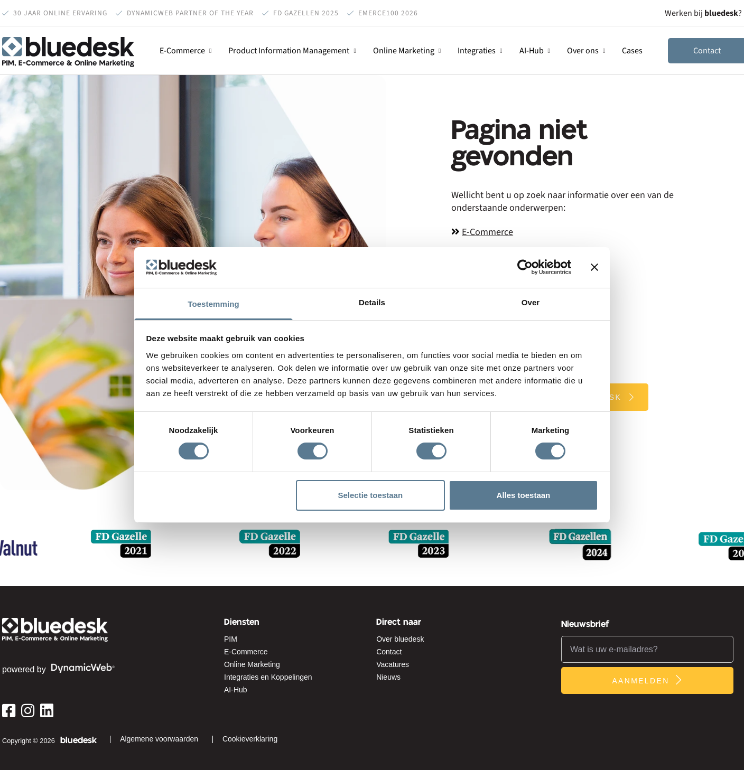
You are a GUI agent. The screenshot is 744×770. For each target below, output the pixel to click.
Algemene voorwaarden (159, 739)
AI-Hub (235, 690)
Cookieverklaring (249, 739)
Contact (389, 651)
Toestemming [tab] (213, 303)
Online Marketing (252, 664)
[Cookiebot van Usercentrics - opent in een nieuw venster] (525, 267)
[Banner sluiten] (594, 267)
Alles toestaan (524, 495)
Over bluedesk (400, 639)
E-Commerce (487, 232)
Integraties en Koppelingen (268, 677)
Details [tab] (372, 302)
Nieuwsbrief (585, 624)
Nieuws (388, 677)
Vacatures (392, 664)
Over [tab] (531, 302)
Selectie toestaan (370, 495)
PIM (230, 639)
